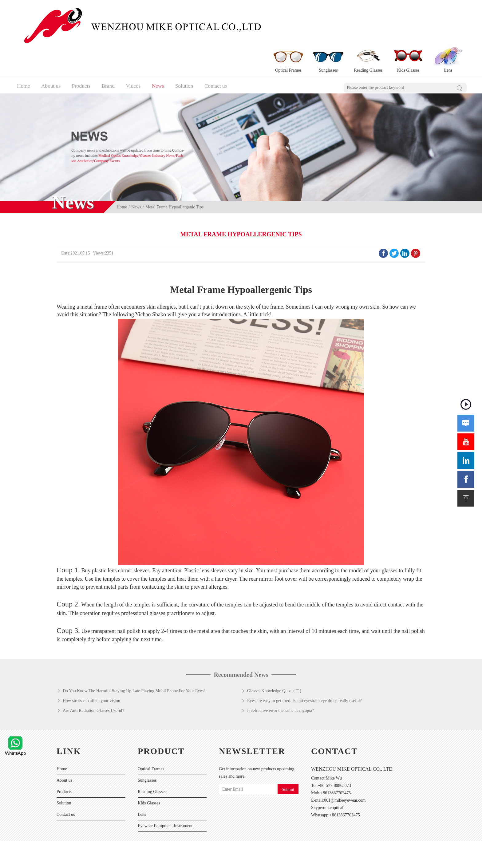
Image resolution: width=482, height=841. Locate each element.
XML (232, 833)
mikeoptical (333, 774)
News (165, 51)
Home (22, 51)
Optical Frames (151, 735)
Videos (139, 51)
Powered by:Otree (162, 833)
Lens (142, 781)
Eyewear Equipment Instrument (165, 792)
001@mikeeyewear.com (344, 767)
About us (51, 51)
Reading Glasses (152, 758)
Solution (193, 51)
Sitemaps (217, 833)
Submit (288, 756)
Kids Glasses (149, 770)
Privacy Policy (193, 833)
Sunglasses (147, 747)
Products (83, 51)
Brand (112, 51)
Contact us (226, 51)
